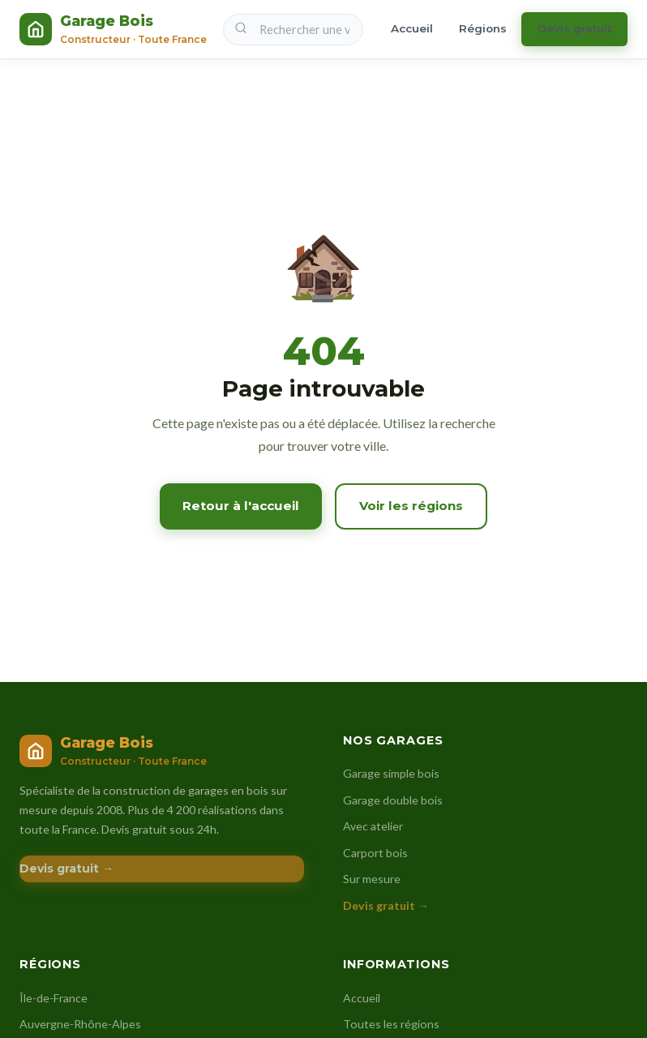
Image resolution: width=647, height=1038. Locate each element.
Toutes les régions (391, 1024)
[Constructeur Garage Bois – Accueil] (113, 29)
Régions (483, 28)
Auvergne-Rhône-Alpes (80, 1024)
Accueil (412, 28)
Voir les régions (411, 505)
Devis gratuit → (66, 868)
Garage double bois (393, 800)
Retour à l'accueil (240, 505)
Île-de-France (53, 998)
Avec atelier (373, 826)
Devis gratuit (574, 28)
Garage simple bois (391, 773)
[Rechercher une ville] (293, 29)
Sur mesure (372, 879)
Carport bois (375, 853)
